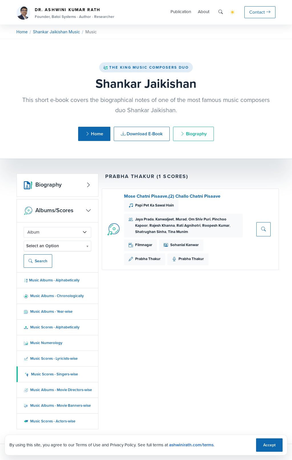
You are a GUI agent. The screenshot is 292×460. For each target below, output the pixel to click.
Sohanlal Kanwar (184, 245)
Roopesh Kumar (216, 225)
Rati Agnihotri (188, 225)
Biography (193, 133)
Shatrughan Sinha (150, 231)
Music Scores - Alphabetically (52, 327)
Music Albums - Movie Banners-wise (57, 405)
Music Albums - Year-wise (48, 311)
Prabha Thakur (148, 258)
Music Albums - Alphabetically (52, 280)
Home (22, 31)
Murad (181, 219)
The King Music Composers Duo (146, 67)
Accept (269, 445)
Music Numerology (43, 342)
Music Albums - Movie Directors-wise (58, 389)
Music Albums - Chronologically (54, 296)
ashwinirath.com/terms (191, 445)
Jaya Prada (144, 219)
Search (38, 261)
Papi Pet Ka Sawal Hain (154, 205)
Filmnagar (143, 245)
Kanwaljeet (164, 219)
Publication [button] (181, 12)
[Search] (220, 12)
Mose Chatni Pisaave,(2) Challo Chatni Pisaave (172, 196)
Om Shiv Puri (199, 219)
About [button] (203, 12)
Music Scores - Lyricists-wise (51, 358)
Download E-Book (142, 133)
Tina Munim (178, 231)
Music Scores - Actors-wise (49, 421)
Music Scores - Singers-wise (51, 374)
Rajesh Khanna (162, 225)
